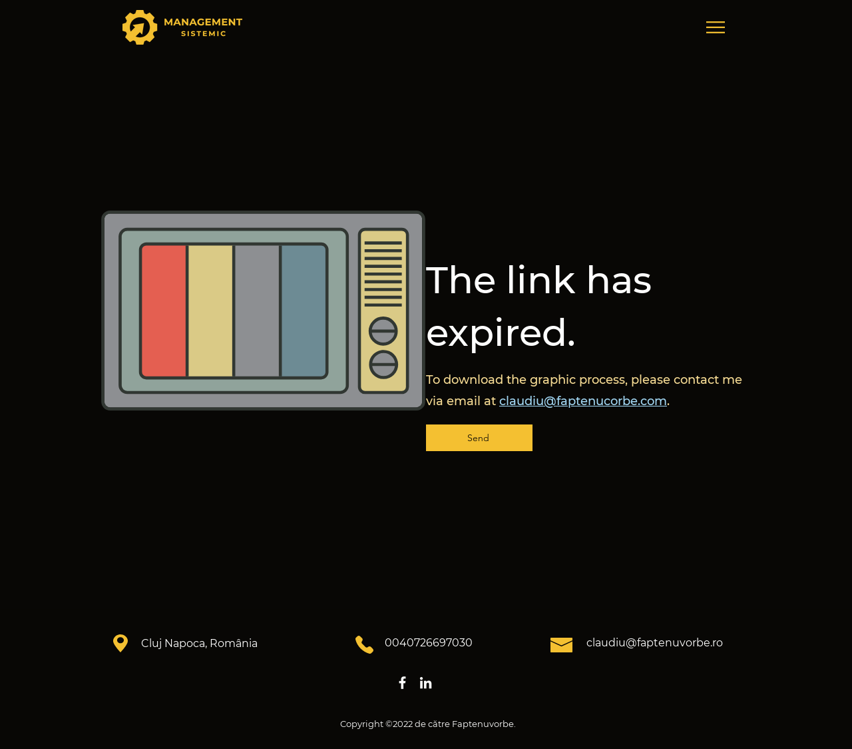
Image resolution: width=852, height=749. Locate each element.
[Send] (479, 437)
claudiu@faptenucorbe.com (583, 401)
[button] (715, 27)
